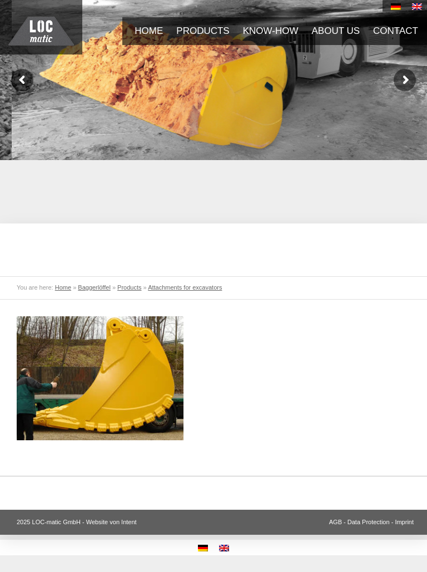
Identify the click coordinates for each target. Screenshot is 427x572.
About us (336, 31)
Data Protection (368, 522)
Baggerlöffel (94, 287)
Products (202, 31)
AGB (335, 522)
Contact (395, 31)
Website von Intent (111, 522)
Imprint (404, 522)
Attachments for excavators (185, 287)
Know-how (271, 31)
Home (149, 31)
